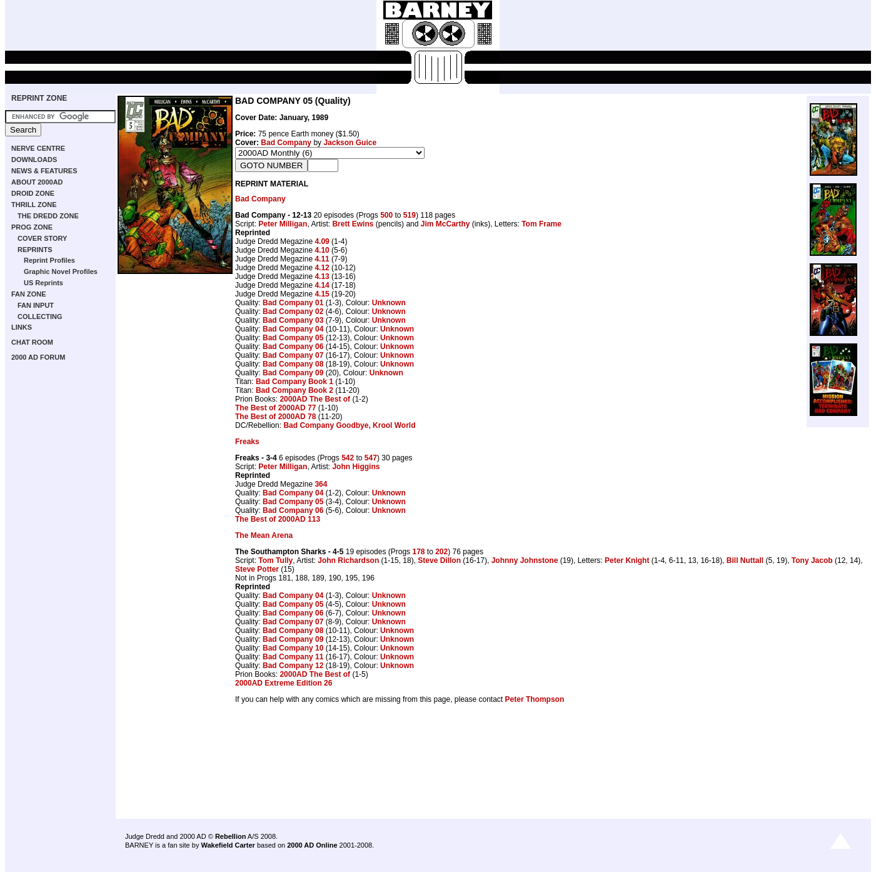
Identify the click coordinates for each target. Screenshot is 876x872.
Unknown (389, 302)
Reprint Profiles (49, 260)
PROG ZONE (32, 227)
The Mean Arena (264, 535)
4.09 (322, 241)
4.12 (322, 267)
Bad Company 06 (293, 346)
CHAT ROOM (32, 342)
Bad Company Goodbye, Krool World (349, 425)
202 (441, 551)
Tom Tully (275, 560)
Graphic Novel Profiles (61, 271)
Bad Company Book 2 (294, 390)
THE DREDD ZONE (48, 216)
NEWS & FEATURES (44, 171)
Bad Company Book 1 (294, 381)
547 (371, 458)
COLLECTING (40, 316)
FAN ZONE (28, 294)
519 (409, 215)
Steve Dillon (439, 560)
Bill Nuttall (745, 560)
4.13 (322, 276)
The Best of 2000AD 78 (275, 416)
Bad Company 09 (293, 372)
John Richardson (348, 560)
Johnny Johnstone (524, 560)
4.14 (322, 285)
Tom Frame (541, 224)
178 (418, 551)
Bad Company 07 (293, 355)
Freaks (247, 441)
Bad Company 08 (293, 364)
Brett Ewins (352, 224)
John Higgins (356, 466)
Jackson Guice (349, 142)
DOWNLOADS (34, 159)
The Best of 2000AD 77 (275, 407)
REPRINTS (35, 249)
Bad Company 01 (293, 302)
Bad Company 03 (293, 320)
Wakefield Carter (227, 845)
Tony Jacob (812, 560)
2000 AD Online (312, 845)
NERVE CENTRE (38, 148)
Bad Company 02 (293, 311)
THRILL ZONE (34, 204)
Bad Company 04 (293, 329)
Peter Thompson (535, 699)
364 (321, 484)
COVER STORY (42, 238)
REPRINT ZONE (39, 98)
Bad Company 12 (293, 665)
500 (386, 215)
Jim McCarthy (445, 224)
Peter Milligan (282, 224)
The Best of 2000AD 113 (277, 519)
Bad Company (286, 142)
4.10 (322, 250)
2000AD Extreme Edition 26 (283, 683)
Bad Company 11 (293, 656)
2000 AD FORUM (38, 357)
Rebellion (230, 836)
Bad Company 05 (293, 337)
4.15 (322, 294)
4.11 (322, 259)
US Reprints (43, 282)
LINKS (21, 327)
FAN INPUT (36, 305)
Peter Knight (627, 560)
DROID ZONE (32, 193)
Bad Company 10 (293, 648)
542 (347, 458)
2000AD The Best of (314, 399)
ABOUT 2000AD (37, 182)
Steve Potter (257, 569)
